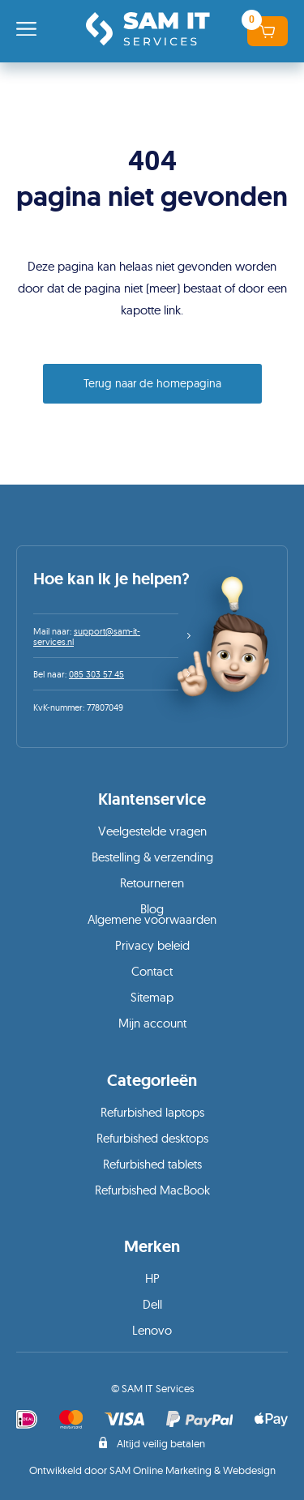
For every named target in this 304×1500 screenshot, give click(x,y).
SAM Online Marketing (160, 1470)
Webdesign (249, 1470)
